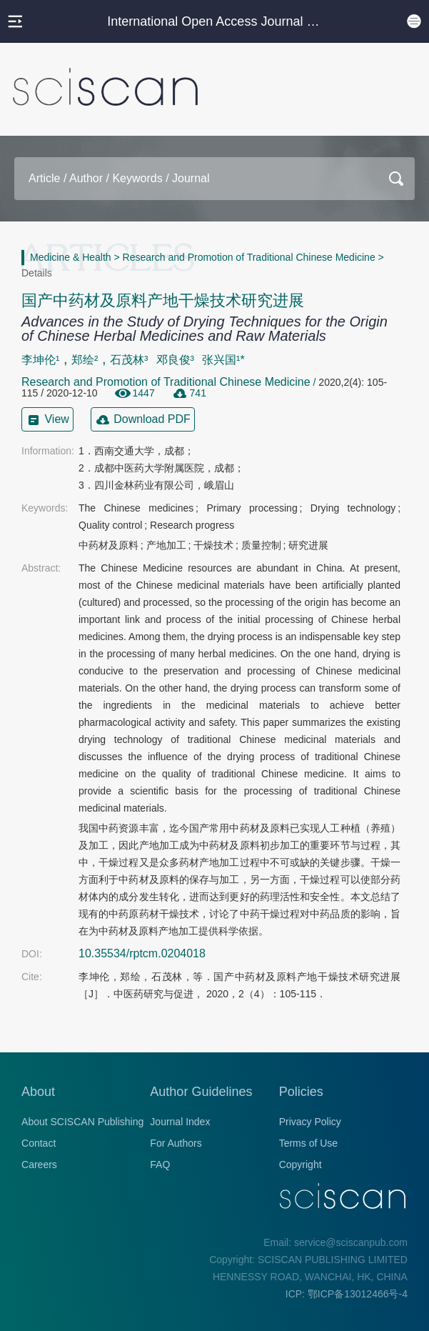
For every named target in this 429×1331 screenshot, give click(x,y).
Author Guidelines (201, 1092)
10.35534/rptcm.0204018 (142, 953)
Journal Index (180, 1121)
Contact (38, 1143)
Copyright (300, 1164)
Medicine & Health (70, 257)
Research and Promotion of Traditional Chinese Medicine (249, 257)
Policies (301, 1092)
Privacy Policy (310, 1121)
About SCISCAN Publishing (82, 1121)
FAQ (160, 1164)
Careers (39, 1164)
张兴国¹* (223, 360)
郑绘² (84, 360)
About (38, 1092)
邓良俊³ (175, 360)
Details (36, 273)
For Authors (175, 1143)
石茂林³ (129, 360)
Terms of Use (308, 1143)
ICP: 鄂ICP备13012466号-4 (347, 1294)
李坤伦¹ (40, 360)
